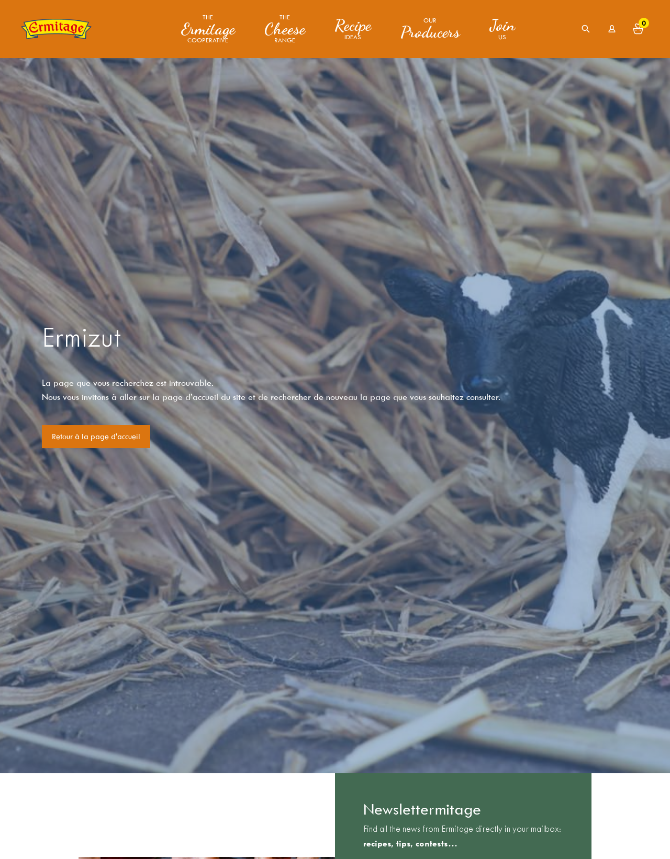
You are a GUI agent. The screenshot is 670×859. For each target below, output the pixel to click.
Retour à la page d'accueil (96, 436)
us (502, 28)
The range (284, 29)
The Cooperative (208, 29)
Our (430, 28)
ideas (352, 28)
